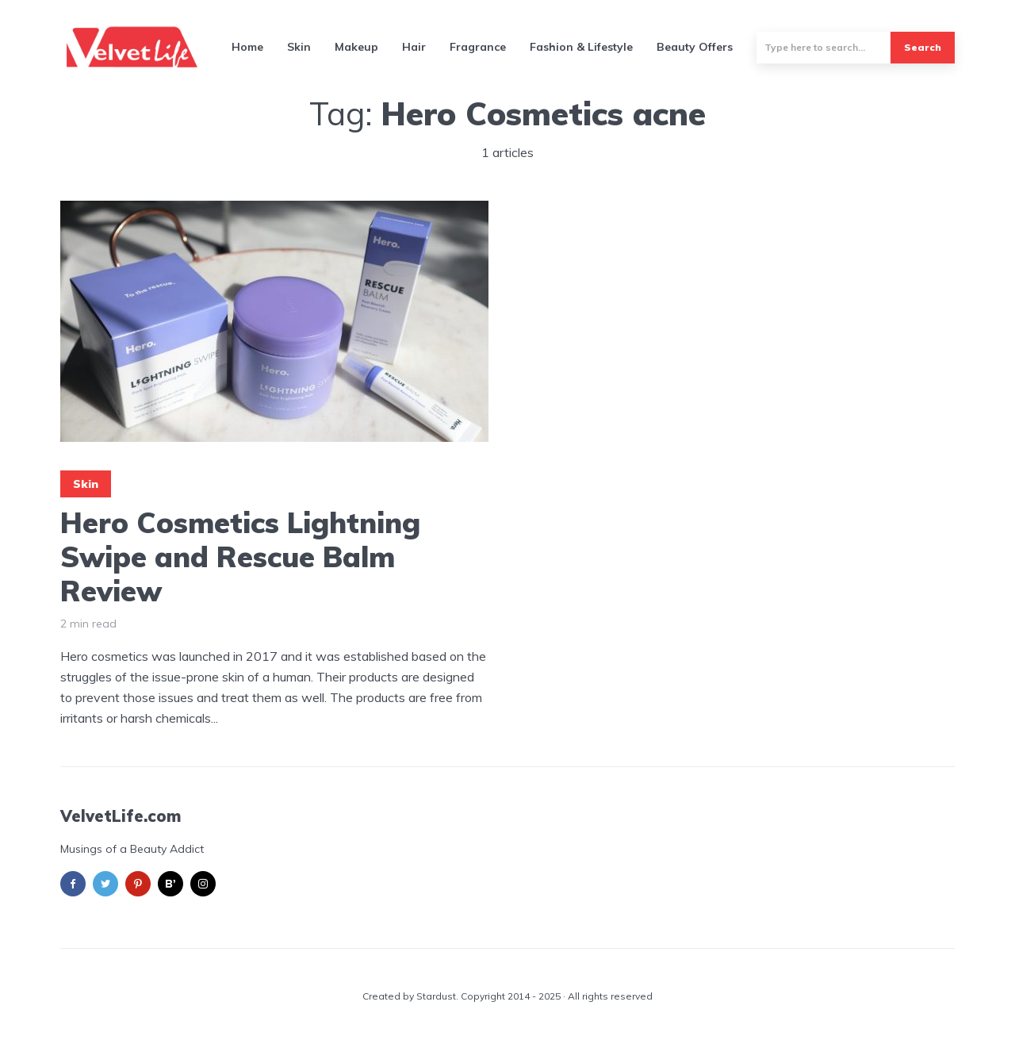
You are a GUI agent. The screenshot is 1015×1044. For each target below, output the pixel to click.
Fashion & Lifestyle (581, 47)
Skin (299, 47)
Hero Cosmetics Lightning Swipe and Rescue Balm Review (240, 556)
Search (922, 47)
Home (247, 47)
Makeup (356, 47)
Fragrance (478, 47)
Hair (414, 47)
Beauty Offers (695, 47)
